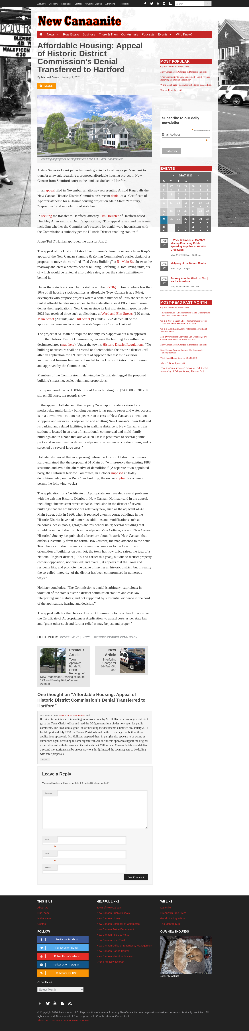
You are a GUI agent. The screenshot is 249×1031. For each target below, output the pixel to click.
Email (50, 854)
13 (185, 202)
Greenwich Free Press (173, 913)
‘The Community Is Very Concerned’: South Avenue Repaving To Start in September (185, 78)
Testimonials (124, 4)
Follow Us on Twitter (58, 948)
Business (89, 34)
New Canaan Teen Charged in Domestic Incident (183, 71)
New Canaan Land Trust (111, 940)
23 (207, 210)
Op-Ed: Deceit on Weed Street (174, 66)
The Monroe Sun (170, 923)
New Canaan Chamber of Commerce (118, 923)
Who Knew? (184, 34)
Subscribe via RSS (58, 973)
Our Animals (129, 34)
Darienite (165, 907)
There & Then (108, 34)
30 (193, 186)
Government (69, 637)
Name (50, 840)
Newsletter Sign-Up (93, 4)
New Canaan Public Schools (113, 913)
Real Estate (71, 34)
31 (163, 227)
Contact (78, 4)
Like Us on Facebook (59, 939)
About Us (41, 4)
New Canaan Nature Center (113, 951)
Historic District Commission (115, 637)
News (54, 34)
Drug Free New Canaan (110, 961)
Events (166, 34)
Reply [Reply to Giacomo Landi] (45, 759)
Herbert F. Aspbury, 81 (171, 90)
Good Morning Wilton (172, 918)
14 (193, 202)
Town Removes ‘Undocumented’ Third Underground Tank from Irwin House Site (185, 314)
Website (48, 867)
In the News (66, 4)
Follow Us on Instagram (59, 965)
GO (207, 3)
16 (207, 202)
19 (178, 210)
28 (178, 186)
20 (185, 210)
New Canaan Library (109, 918)
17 (163, 210)
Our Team (53, 4)
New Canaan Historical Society (115, 956)
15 (200, 202)
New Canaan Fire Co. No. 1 (113, 934)
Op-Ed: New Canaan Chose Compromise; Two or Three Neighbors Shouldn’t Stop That (183, 322)
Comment (48, 793)
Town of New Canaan (109, 907)
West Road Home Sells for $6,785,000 (178, 358)
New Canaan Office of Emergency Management (124, 945)
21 (193, 210)
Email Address (185, 135)
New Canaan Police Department (115, 929)
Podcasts (148, 34)
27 (171, 186)
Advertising (110, 4)
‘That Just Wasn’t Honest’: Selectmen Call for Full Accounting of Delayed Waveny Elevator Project (184, 369)
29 (185, 186)
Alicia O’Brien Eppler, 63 (172, 363)
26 (163, 186)
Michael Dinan (50, 77)
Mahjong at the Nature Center (188, 263)
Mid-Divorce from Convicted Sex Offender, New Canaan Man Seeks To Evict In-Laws (183, 338)
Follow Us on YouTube (59, 956)
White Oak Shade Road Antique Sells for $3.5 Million (186, 84)
